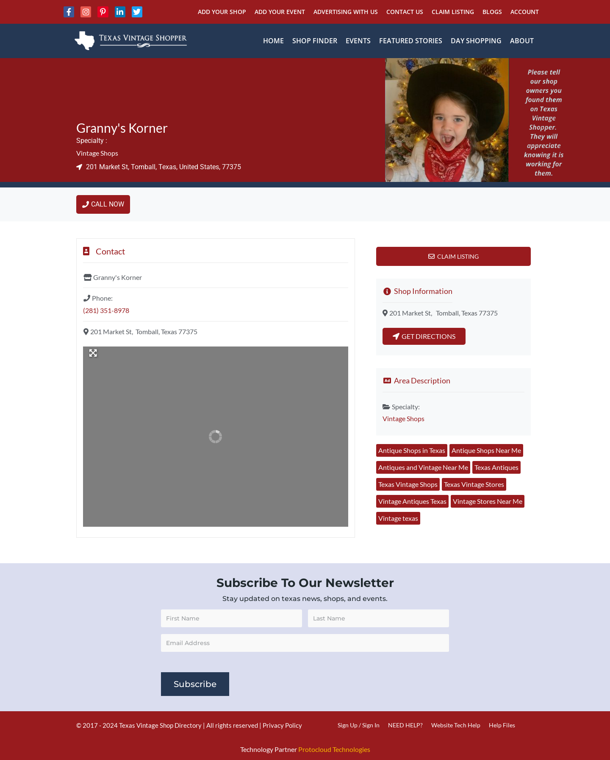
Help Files (502, 725)
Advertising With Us (345, 12)
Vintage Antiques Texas (412, 501)
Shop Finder (314, 40)
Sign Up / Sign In (359, 725)
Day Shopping (476, 40)
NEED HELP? (405, 725)
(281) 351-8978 (106, 310)
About (522, 40)
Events (358, 40)
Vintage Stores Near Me (487, 501)
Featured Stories (410, 40)
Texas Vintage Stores (474, 484)
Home (273, 40)
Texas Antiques (496, 467)
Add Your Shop (222, 12)
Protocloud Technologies (334, 749)
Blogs (492, 12)
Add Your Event (280, 12)
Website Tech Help (455, 725)
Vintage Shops (97, 153)
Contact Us (404, 12)
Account (524, 12)
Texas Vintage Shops (408, 484)
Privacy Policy (282, 725)
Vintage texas (398, 518)
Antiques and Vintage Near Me (423, 467)
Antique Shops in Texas (411, 450)
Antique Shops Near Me (486, 450)
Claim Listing (453, 12)
